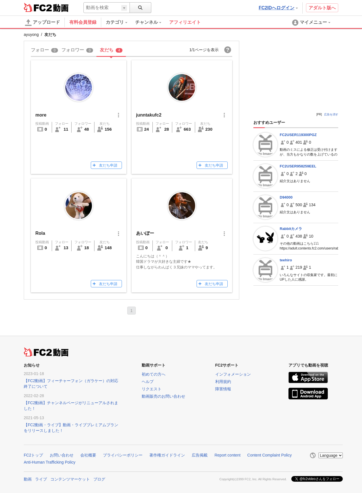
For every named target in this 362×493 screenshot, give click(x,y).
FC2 (38, 7)
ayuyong (31, 34)
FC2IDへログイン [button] (278, 7)
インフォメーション (233, 374)
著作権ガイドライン (167, 455)
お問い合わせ (62, 455)
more (40, 115)
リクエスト (151, 389)
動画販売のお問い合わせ (163, 396)
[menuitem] (120, 22)
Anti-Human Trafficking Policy (50, 462)
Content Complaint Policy (269, 455)
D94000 (286, 197)
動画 (28, 479)
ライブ (41, 479)
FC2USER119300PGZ (298, 135)
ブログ (99, 479)
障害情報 (223, 389)
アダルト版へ (322, 7)
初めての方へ (153, 374)
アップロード (42, 22)
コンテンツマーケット (70, 479)
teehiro (286, 260)
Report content (227, 455)
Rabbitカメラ (291, 229)
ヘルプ (148, 381)
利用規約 (223, 381)
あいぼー (145, 233)
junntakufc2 (148, 115)
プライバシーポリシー (123, 455)
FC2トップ (33, 455)
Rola (40, 233)
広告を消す (331, 114)
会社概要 (88, 455)
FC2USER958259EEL (298, 166)
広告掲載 (200, 455)
